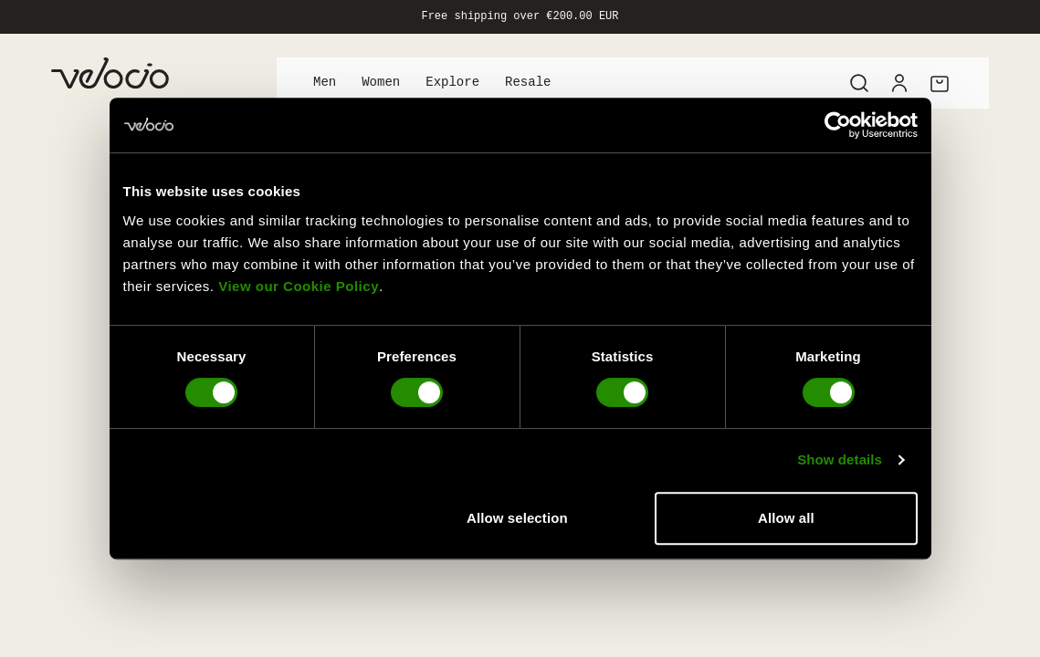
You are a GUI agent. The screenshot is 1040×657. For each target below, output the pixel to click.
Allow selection (517, 518)
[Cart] (939, 83)
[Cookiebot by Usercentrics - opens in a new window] (838, 125)
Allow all (786, 518)
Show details (839, 459)
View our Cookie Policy (298, 286)
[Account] (899, 83)
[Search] (859, 83)
